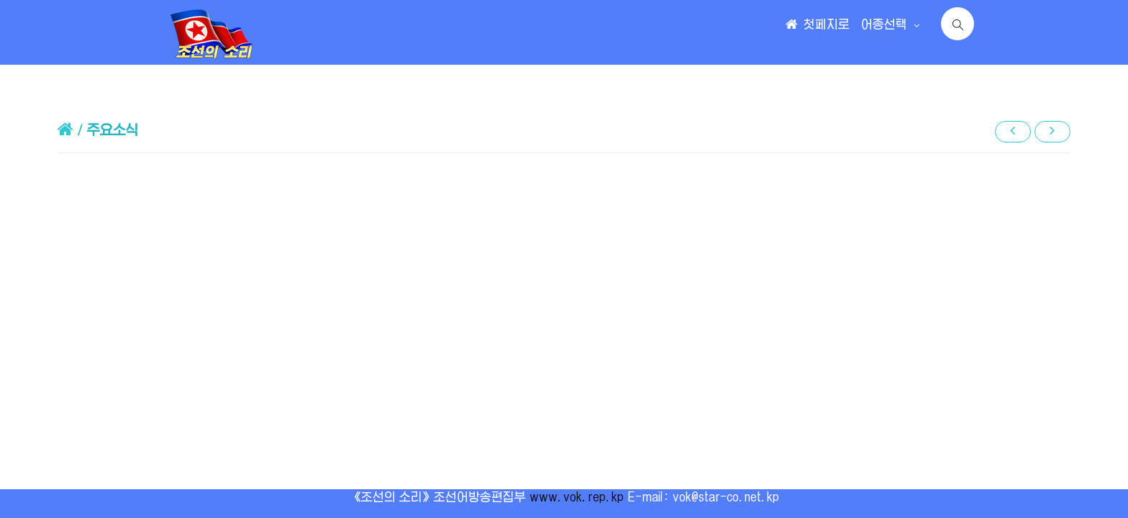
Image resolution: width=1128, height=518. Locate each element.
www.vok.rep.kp (576, 497)
